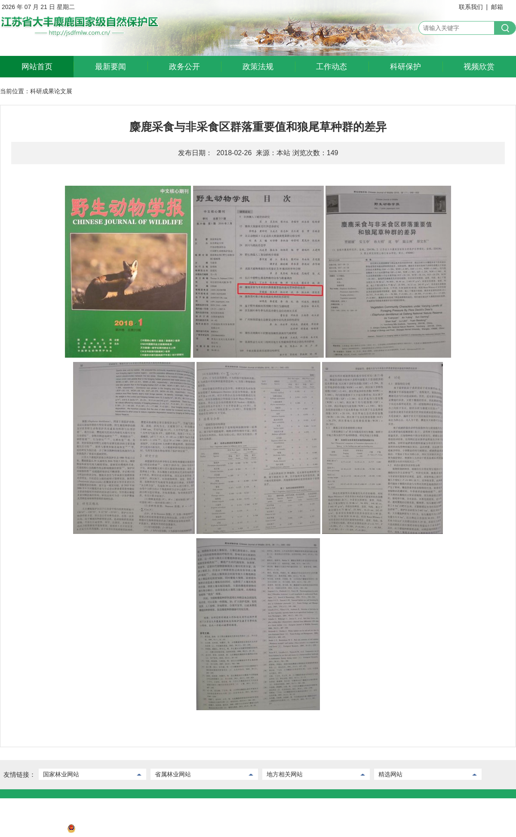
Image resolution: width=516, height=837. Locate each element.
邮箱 (497, 6)
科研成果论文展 (51, 91)
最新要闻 (110, 66)
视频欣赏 (479, 66)
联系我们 (471, 6)
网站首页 (37, 66)
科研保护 (405, 66)
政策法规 (258, 66)
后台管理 (44, 804)
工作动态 (331, 66)
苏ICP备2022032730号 (30, 830)
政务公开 (184, 66)
